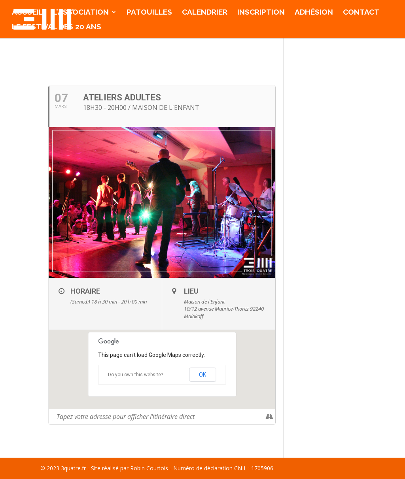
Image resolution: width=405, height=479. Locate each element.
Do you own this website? (135, 374)
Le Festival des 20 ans (56, 27)
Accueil (27, 12)
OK (202, 375)
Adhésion (314, 12)
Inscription (261, 12)
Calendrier (204, 12)
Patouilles (149, 12)
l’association (81, 12)
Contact (361, 12)
